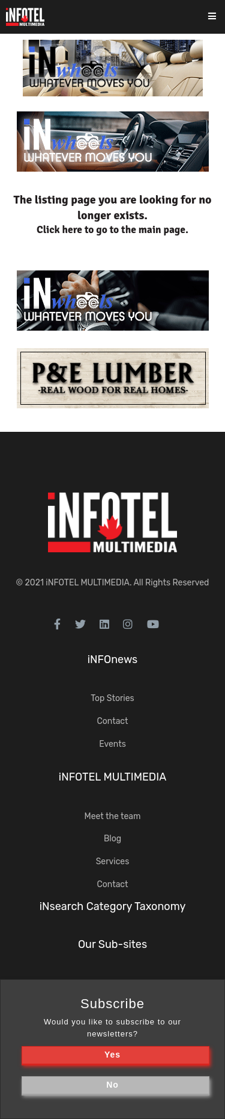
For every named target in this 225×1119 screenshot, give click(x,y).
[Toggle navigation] (220, 17)
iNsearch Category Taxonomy (113, 906)
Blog (112, 839)
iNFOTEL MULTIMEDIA (88, 583)
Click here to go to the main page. (112, 229)
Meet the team (113, 816)
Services (113, 861)
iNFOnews (113, 659)
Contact (112, 721)
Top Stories (112, 698)
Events (112, 744)
